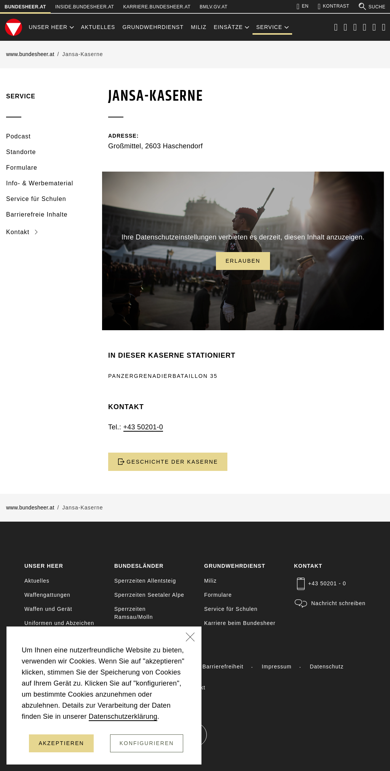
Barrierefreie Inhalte (37, 214)
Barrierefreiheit (222, 666)
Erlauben (242, 261)
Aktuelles (98, 27)
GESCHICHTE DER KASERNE (168, 461)
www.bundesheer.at (30, 54)
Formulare (21, 167)
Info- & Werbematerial (39, 183)
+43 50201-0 (143, 427)
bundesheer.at (25, 7)
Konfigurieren (147, 743)
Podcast (18, 136)
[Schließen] (190, 638)
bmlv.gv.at (213, 7)
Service (269, 27)
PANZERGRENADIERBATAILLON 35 (162, 376)
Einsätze (228, 27)
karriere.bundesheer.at (156, 7)
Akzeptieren (61, 743)
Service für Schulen (36, 199)
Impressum (276, 666)
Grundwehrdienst (153, 27)
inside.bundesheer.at (84, 7)
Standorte (21, 152)
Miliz (198, 27)
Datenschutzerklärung (123, 716)
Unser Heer (48, 27)
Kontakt (19, 232)
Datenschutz (327, 666)
